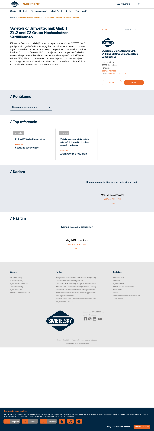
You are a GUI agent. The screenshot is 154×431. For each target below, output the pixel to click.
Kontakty (23, 11)
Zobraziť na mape (109, 71)
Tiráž (58, 340)
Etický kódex (117, 290)
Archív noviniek (118, 278)
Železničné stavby (16, 287)
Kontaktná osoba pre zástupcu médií (126, 296)
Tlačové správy (118, 299)
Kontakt (105, 30)
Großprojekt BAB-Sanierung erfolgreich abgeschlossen (76, 284)
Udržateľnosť (56, 11)
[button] (11, 421)
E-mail (111, 83)
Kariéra (68, 11)
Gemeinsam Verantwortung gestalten (69, 281)
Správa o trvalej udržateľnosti (123, 287)
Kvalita (115, 293)
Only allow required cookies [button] (118, 427)
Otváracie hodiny (130, 30)
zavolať (134, 83)
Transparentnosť (38, 11)
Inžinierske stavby (16, 281)
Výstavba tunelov (16, 290)
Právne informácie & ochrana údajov (84, 340)
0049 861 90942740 (117, 74)
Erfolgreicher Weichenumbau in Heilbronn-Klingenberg (76, 278)
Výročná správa (118, 284)
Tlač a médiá (81, 11)
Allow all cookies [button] (142, 427)
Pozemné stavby (16, 278)
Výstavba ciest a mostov (19, 284)
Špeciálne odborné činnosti (20, 293)
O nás (13, 11)
